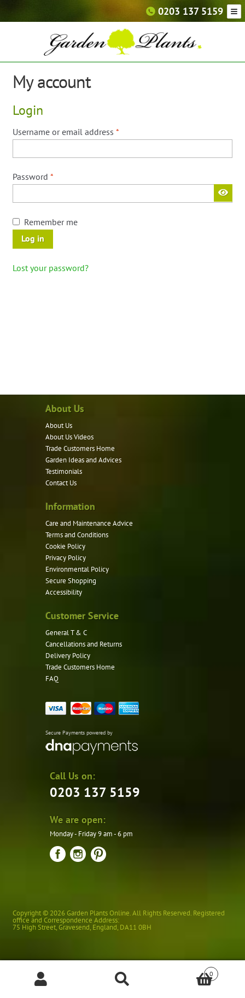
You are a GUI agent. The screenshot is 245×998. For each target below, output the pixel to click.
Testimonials (63, 471)
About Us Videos (69, 437)
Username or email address (82, 131)
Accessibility (63, 592)
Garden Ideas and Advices (83, 460)
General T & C (66, 632)
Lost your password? (51, 267)
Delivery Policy (67, 655)
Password (49, 176)
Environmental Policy (77, 569)
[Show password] (223, 193)
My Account (40, 979)
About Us (58, 425)
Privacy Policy (65, 557)
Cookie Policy (65, 546)
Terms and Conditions (76, 534)
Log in (32, 238)
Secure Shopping (70, 580)
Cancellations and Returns (83, 644)
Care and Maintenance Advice (89, 523)
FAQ (52, 678)
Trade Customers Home (80, 448)
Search (122, 979)
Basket (191, 971)
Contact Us (61, 483)
